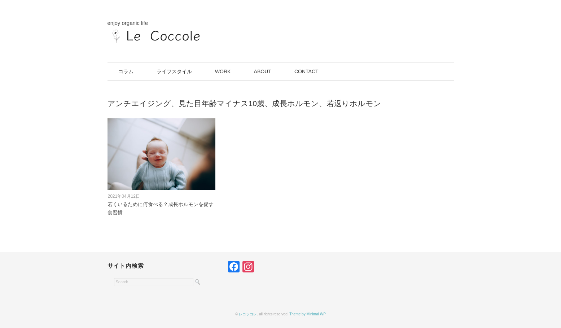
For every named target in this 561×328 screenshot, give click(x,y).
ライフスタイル (174, 71)
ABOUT (262, 71)
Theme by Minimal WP (307, 314)
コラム (125, 71)
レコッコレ (248, 314)
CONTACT (306, 71)
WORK (223, 71)
